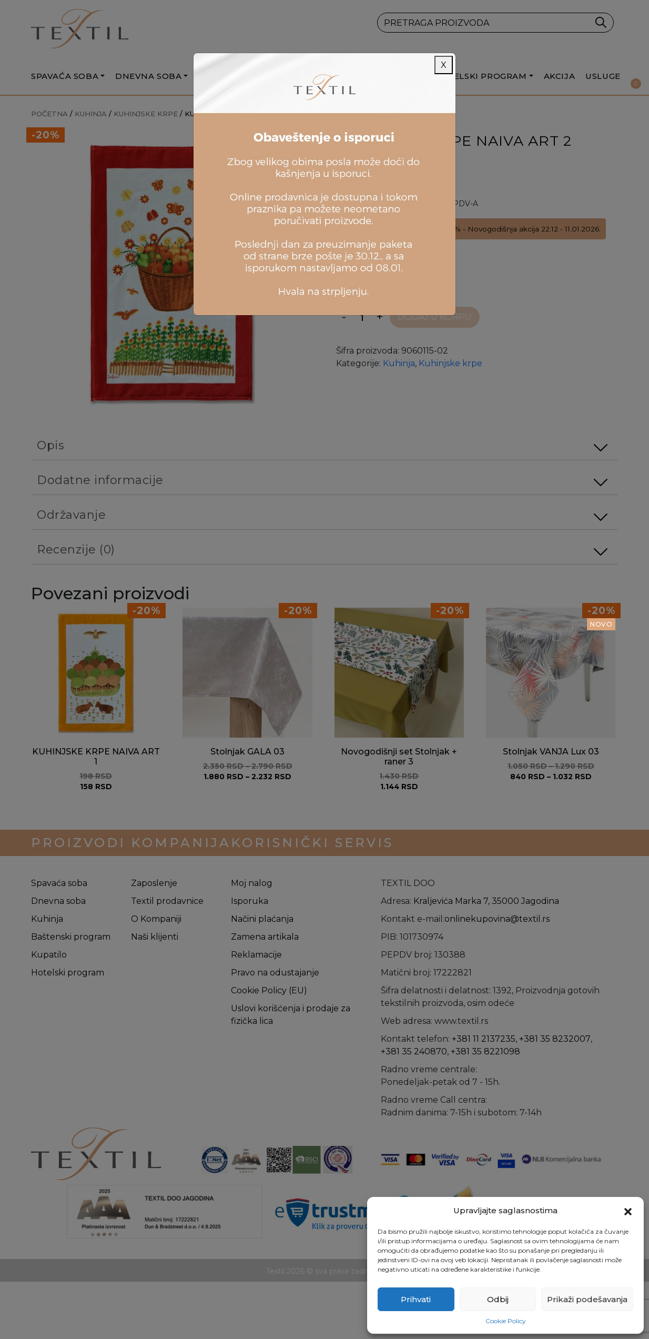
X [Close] (444, 65)
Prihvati (416, 1299)
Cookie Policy (505, 1321)
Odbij (498, 1299)
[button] (628, 1210)
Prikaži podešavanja (587, 1299)
